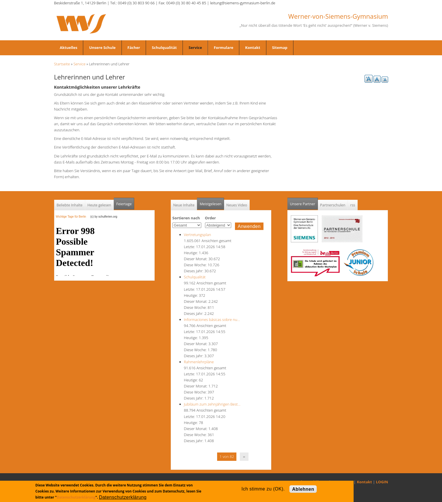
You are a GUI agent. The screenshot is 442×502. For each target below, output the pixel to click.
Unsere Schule (102, 47)
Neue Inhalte (184, 205)
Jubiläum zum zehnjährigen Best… (212, 404)
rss (352, 205)
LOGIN (382, 481)
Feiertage (124, 203)
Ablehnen (303, 489)
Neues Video (236, 205)
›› (244, 456)
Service (195, 47)
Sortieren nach (186, 217)
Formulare (223, 47)
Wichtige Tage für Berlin (73, 216)
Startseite (62, 63)
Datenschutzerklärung (76, 497)
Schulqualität (164, 47)
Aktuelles (68, 47)
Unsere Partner (304, 202)
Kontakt (252, 47)
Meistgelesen (210, 203)
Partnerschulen (333, 205)
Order (210, 217)
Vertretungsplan (197, 234)
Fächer (134, 47)
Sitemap (279, 47)
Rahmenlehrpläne (199, 361)
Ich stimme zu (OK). (263, 488)
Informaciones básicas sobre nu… (212, 319)
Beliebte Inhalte (70, 205)
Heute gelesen (99, 205)
